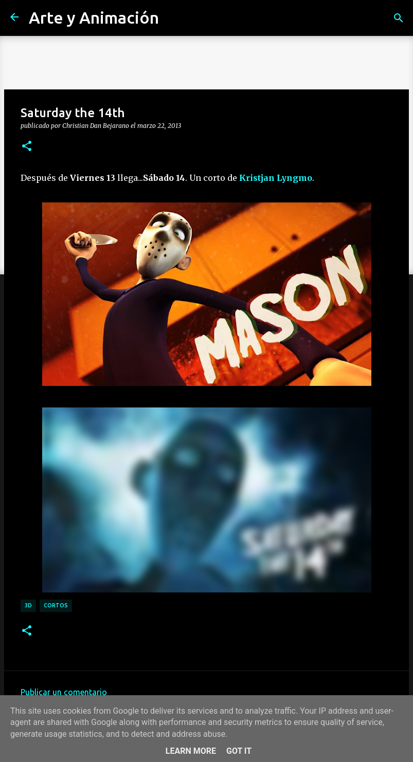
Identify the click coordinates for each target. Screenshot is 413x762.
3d (28, 605)
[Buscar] (398, 18)
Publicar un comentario (64, 692)
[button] (27, 146)
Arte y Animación (94, 17)
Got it (239, 751)
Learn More (191, 751)
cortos (56, 605)
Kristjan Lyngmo (275, 178)
